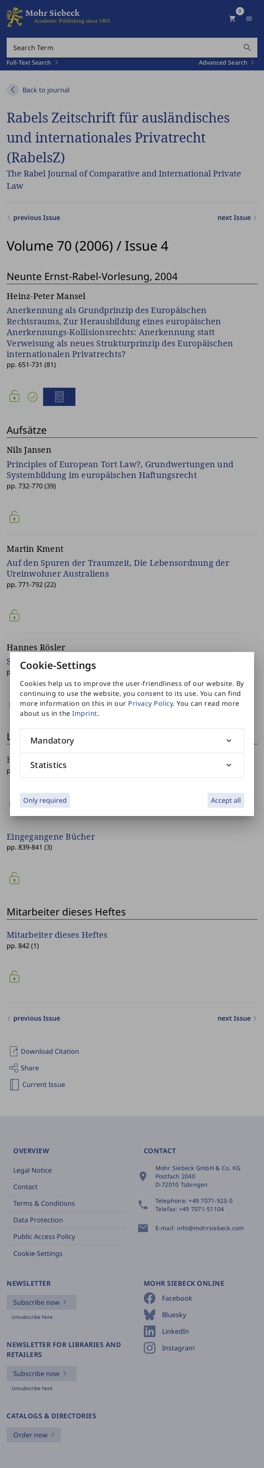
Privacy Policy (150, 703)
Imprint (84, 713)
